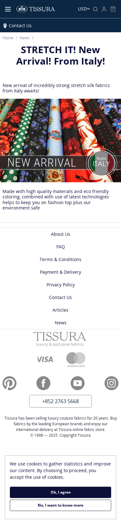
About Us (60, 234)
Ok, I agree (61, 492)
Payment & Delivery (60, 272)
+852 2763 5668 (60, 401)
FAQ (60, 247)
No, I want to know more (60, 505)
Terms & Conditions (60, 259)
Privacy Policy (61, 285)
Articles (60, 310)
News (61, 323)
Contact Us (20, 25)
